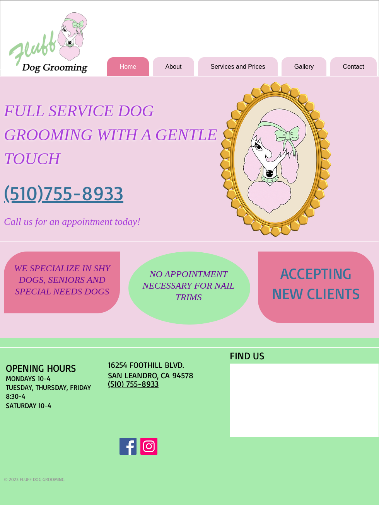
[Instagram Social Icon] (148, 446)
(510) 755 (123, 384)
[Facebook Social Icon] (128, 446)
